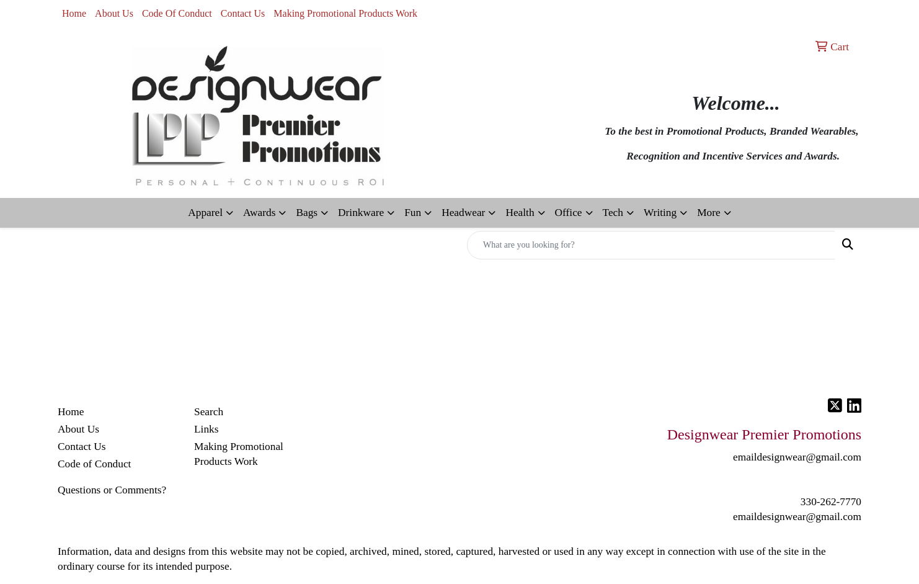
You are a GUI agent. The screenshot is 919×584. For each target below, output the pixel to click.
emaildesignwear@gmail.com (797, 517)
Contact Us (243, 13)
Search (208, 412)
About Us (114, 13)
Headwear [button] (463, 212)
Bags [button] (306, 212)
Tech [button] (613, 212)
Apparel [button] (205, 212)
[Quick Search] (651, 245)
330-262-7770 (831, 502)
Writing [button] (660, 212)
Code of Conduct (94, 464)
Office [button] (568, 212)
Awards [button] (259, 212)
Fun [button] (412, 212)
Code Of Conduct (177, 13)
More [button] (709, 212)
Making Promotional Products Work (345, 13)
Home (74, 13)
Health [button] (519, 212)
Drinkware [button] (361, 212)
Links (206, 429)
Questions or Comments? (112, 490)
